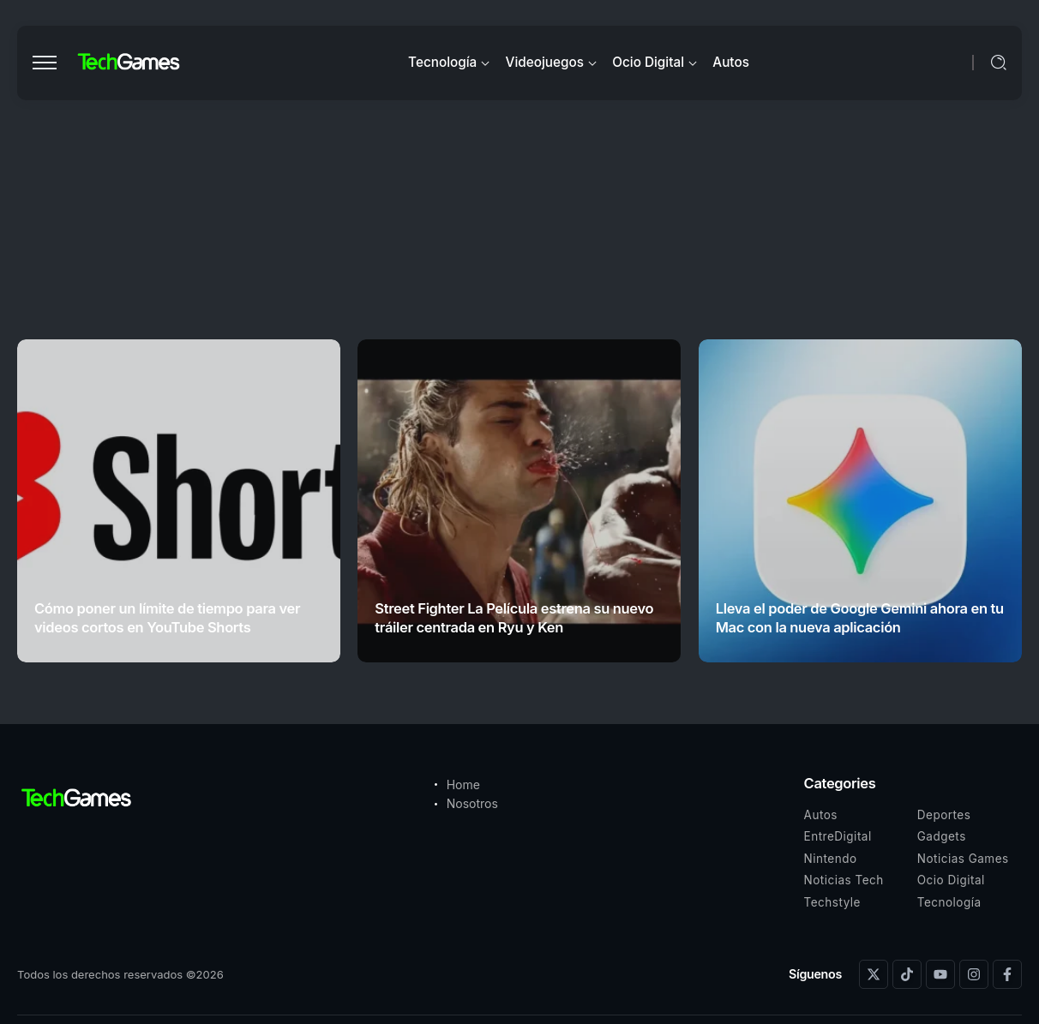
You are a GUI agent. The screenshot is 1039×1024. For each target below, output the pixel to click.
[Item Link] (178, 500)
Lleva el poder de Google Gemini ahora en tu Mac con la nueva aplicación (860, 617)
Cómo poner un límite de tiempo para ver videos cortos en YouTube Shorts (167, 617)
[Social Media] (873, 974)
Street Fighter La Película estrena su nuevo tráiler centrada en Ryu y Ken (514, 617)
